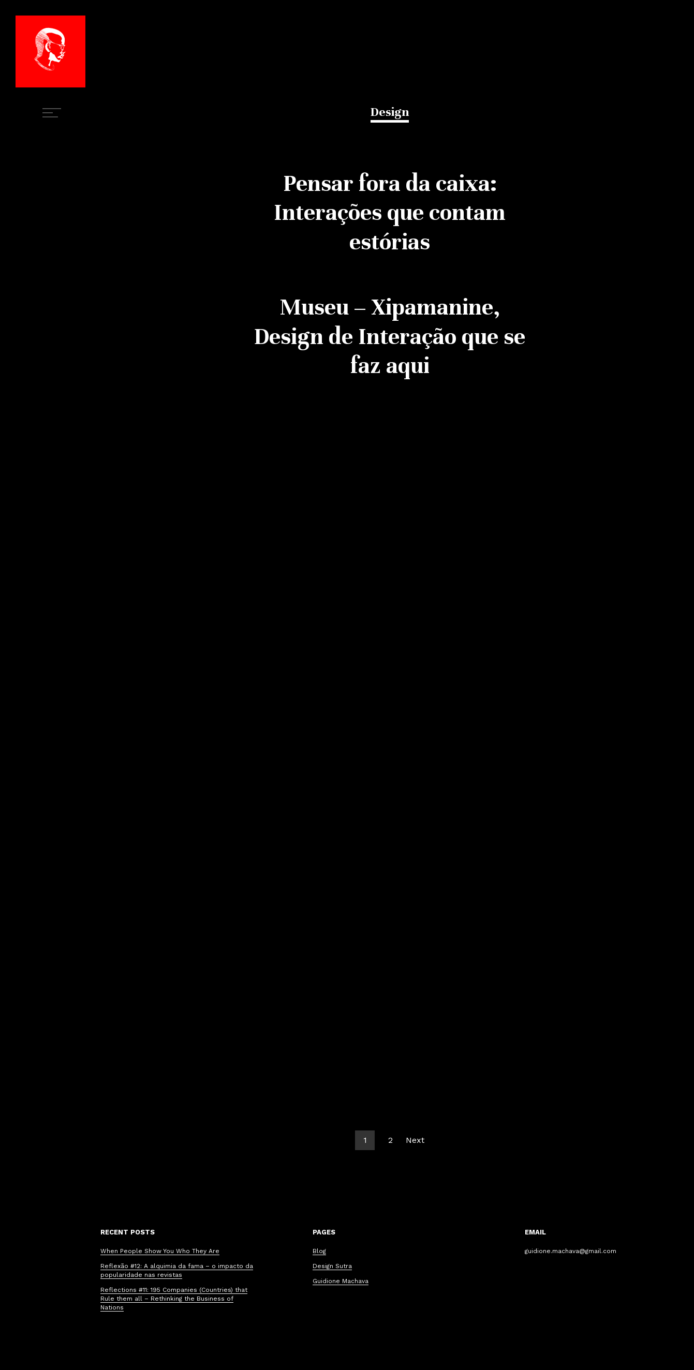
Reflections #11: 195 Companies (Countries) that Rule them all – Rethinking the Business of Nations (173, 1298)
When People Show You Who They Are (159, 1251)
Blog (319, 1251)
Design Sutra (332, 1266)
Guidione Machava (340, 1281)
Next (415, 1140)
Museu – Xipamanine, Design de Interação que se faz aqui (389, 336)
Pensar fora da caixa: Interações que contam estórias (390, 212)
